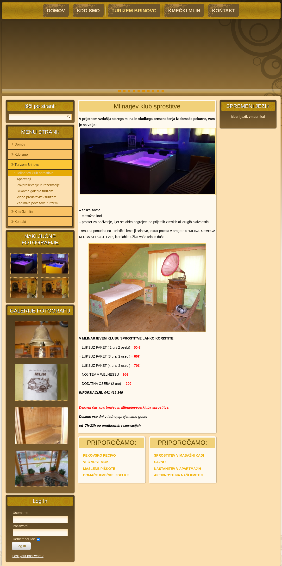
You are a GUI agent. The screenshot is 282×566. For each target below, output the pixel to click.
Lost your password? (28, 556)
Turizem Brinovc (134, 10)
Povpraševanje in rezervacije (38, 185)
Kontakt (223, 10)
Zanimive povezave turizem (37, 203)
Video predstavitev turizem (36, 197)
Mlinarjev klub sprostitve (35, 173)
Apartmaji (24, 179)
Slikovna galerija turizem (35, 191)
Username (20, 513)
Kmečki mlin (184, 10)
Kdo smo (88, 10)
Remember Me (24, 539)
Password (20, 526)
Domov (56, 10)
